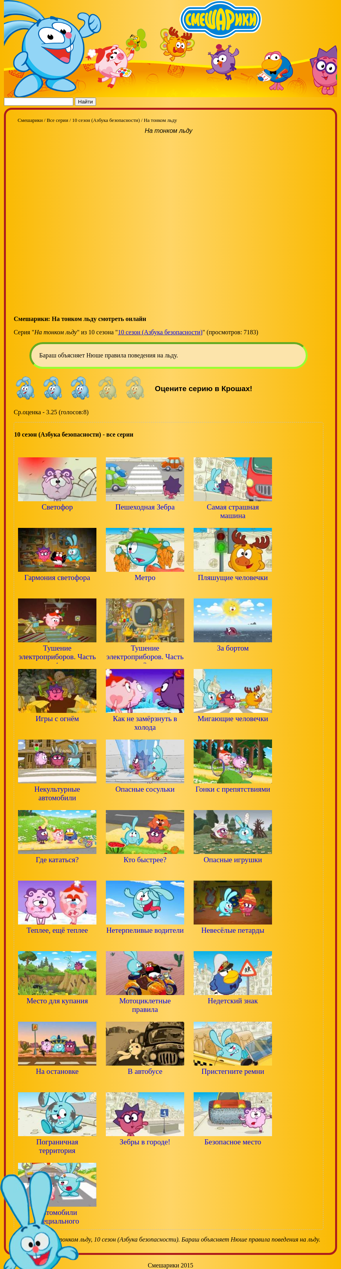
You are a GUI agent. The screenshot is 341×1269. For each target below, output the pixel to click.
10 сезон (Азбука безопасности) (160, 332)
